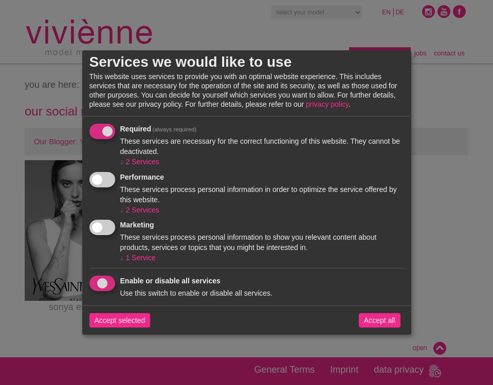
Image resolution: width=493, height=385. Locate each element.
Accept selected (120, 320)
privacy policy (327, 104)
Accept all (379, 320)
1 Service (138, 258)
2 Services (139, 162)
